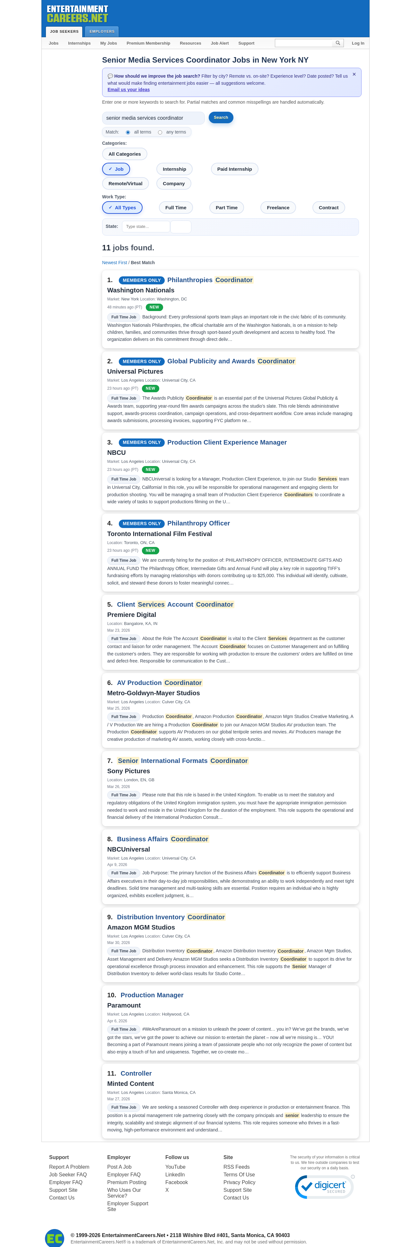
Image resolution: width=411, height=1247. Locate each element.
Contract (329, 207)
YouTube (175, 1167)
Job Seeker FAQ (68, 1174)
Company (174, 183)
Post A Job (119, 1167)
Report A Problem (69, 1167)
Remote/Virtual (126, 183)
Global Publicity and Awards (231, 361)
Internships (79, 43)
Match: (112, 131)
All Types (125, 207)
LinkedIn (175, 1174)
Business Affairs (163, 839)
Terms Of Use (239, 1174)
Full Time (176, 207)
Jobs (53, 43)
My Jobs (108, 43)
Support (247, 43)
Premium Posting (126, 1182)
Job (119, 169)
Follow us (177, 1157)
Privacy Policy (239, 1182)
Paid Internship (234, 169)
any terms (176, 131)
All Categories (125, 154)
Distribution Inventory (171, 917)
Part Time (227, 207)
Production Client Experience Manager (227, 442)
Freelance (278, 207)
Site (228, 1157)
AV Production (160, 682)
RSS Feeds (236, 1167)
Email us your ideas (129, 89)
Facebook (176, 1182)
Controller (136, 1073)
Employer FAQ (66, 1182)
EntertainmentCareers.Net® (98, 1241)
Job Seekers (66, 31)
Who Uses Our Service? (124, 1193)
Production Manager (152, 995)
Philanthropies (210, 279)
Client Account (175, 604)
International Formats (183, 760)
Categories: (114, 143)
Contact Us (61, 1197)
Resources (190, 43)
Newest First (114, 262)
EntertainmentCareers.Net (133, 1235)
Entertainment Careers (77, 12)
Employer (119, 1157)
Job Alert (220, 43)
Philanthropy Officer (198, 523)
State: (112, 226)
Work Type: (114, 196)
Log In (358, 43)
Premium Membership (148, 43)
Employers (104, 31)
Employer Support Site (127, 1206)
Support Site (63, 1190)
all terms (142, 131)
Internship (174, 169)
